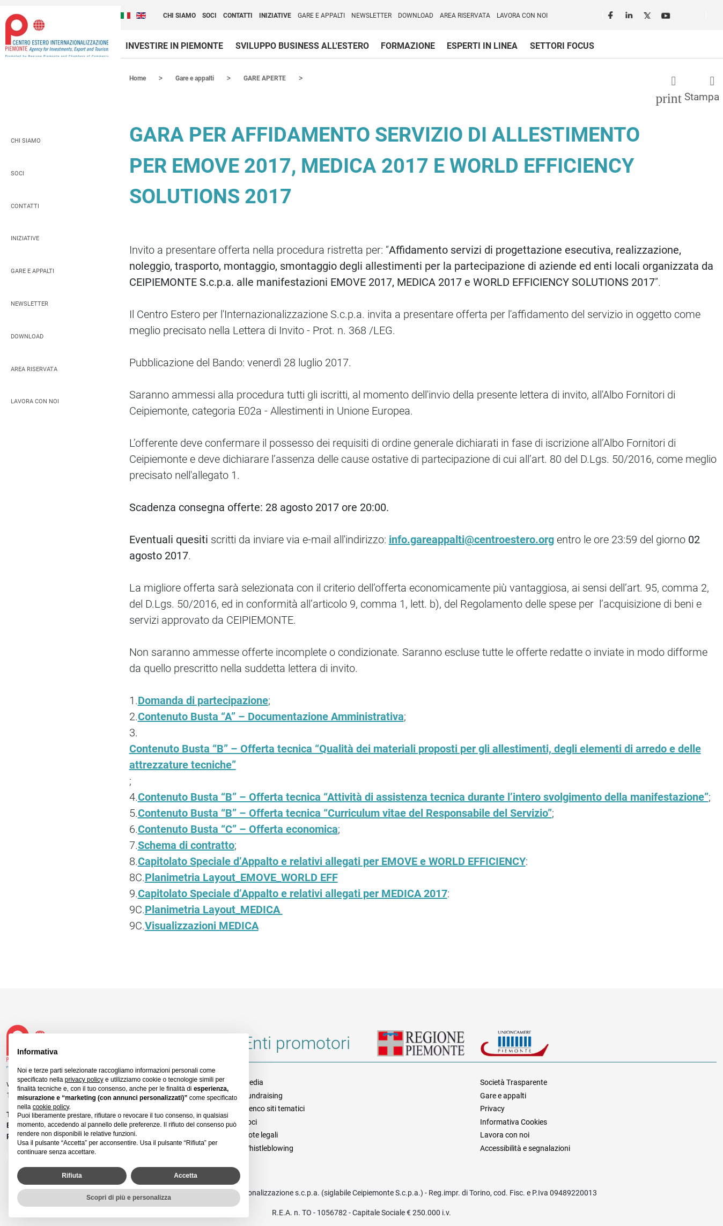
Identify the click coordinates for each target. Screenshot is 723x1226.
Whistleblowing (268, 1147)
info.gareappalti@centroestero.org (471, 539)
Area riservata (465, 15)
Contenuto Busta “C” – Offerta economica (238, 828)
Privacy (492, 1108)
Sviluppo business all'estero (302, 46)
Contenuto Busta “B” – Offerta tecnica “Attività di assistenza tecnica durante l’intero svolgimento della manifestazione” (423, 796)
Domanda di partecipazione (203, 699)
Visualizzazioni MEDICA (202, 925)
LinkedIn (630, 14)
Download (415, 15)
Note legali (260, 1134)
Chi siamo (179, 15)
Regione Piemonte (428, 1047)
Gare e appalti (321, 15)
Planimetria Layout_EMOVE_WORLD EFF (241, 876)
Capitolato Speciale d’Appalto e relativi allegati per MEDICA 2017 (292, 893)
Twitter (648, 14)
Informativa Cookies (513, 1121)
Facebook (612, 14)
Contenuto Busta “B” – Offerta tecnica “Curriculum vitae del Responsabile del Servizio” (345, 812)
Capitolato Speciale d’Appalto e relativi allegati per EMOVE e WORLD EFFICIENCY (332, 860)
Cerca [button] (718, 16)
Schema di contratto (186, 844)
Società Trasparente (513, 1081)
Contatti (238, 15)
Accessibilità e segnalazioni (525, 1147)
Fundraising (263, 1095)
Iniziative (275, 15)
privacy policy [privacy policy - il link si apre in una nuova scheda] (84, 1079)
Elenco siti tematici (274, 1108)
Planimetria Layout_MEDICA (214, 909)
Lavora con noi (522, 15)
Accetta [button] (185, 1175)
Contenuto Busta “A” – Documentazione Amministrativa (271, 716)
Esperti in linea (482, 46)
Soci (209, 15)
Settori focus (562, 46)
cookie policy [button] (51, 1107)
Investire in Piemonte (174, 46)
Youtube (666, 14)
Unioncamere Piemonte (529, 1047)
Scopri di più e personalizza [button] (128, 1197)
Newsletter (371, 15)
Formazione (408, 46)
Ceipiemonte (56, 35)
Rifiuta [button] (72, 1175)
